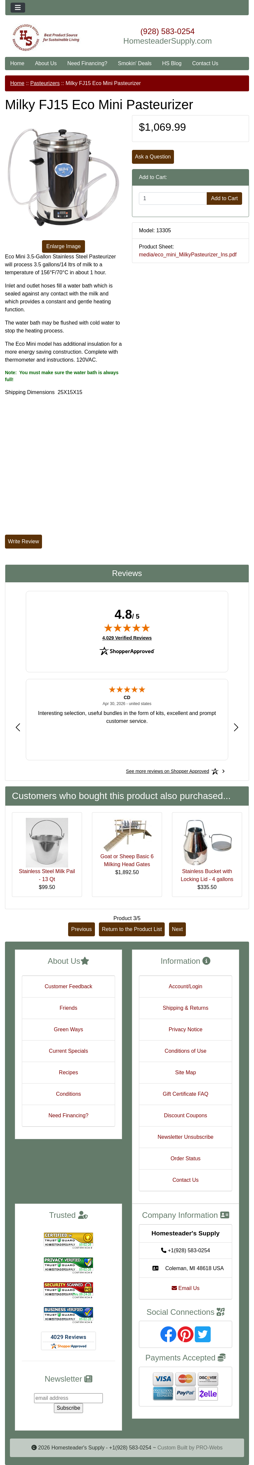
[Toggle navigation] (18, 8)
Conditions (68, 1094)
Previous (81, 929)
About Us (46, 63)
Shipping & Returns (185, 1008)
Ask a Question (153, 156)
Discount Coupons (185, 1115)
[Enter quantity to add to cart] (173, 198)
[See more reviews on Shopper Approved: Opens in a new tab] (167, 771)
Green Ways (68, 1029)
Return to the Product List (132, 929)
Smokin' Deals (134, 63)
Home (17, 63)
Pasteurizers (45, 83)
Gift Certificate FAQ (185, 1094)
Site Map (185, 1072)
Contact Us (205, 63)
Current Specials (68, 1051)
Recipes (68, 1072)
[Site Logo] (45, 38)
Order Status (186, 1158)
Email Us (185, 1288)
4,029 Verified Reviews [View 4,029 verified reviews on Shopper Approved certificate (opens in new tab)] (126, 638)
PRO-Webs (209, 1447)
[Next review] (236, 727)
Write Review (23, 541)
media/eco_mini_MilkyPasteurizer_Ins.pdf (187, 254)
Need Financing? (87, 63)
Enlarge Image (63, 246)
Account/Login (185, 986)
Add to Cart (224, 198)
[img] (127, 627)
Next (177, 929)
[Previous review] (18, 727)
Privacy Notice (185, 1029)
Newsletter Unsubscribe (186, 1137)
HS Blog (172, 63)
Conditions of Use (185, 1051)
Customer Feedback (68, 986)
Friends (68, 1008)
